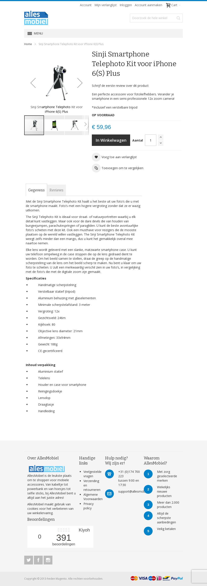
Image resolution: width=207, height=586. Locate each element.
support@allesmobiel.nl (134, 491)
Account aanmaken (148, 5)
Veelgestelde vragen (92, 474)
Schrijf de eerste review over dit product (120, 85)
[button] (33, 83)
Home (28, 44)
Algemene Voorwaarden (93, 496)
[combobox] (156, 18)
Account (86, 5)
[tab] (36, 190)
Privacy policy (88, 506)
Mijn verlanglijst (105, 5)
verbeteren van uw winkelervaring (50, 510)
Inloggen (126, 5)
